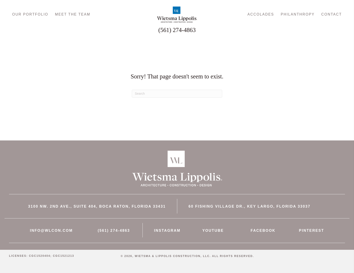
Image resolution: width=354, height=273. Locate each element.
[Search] (177, 104)
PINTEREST (311, 241)
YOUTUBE (213, 241)
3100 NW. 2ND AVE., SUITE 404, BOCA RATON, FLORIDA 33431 (97, 217)
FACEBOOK (263, 241)
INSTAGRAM (167, 241)
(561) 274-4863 (114, 241)
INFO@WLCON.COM (51, 241)
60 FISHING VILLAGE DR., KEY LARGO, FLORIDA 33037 (249, 217)
